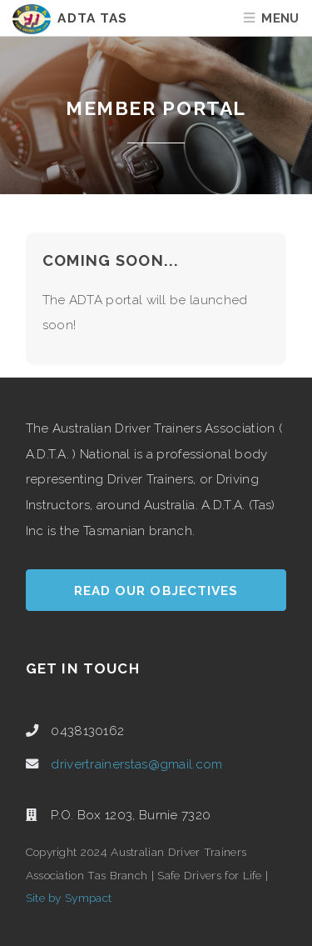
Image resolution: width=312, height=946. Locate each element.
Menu (280, 18)
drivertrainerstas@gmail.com (136, 764)
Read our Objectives (156, 590)
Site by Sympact (69, 897)
